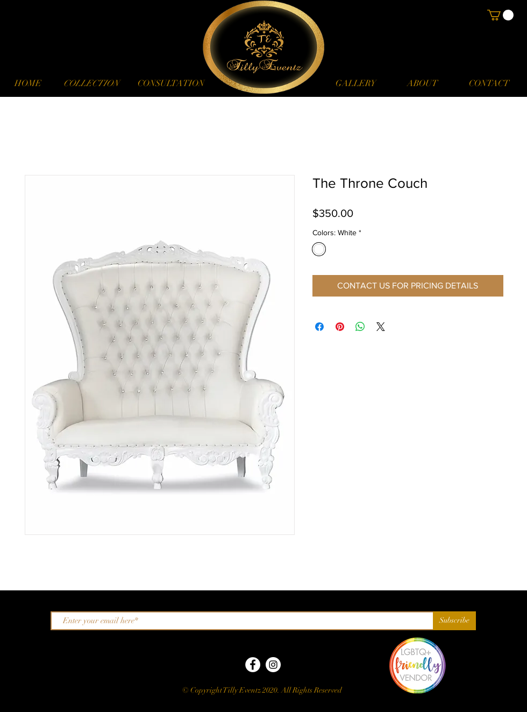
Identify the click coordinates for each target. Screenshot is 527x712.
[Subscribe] (454, 620)
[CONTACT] (489, 83)
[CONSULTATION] (171, 83)
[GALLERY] (355, 83)
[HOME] (28, 83)
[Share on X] (380, 326)
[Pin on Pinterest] (339, 326)
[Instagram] (273, 664)
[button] (91, 83)
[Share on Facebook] (319, 326)
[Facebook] (252, 664)
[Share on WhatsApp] (360, 326)
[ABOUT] (422, 83)
